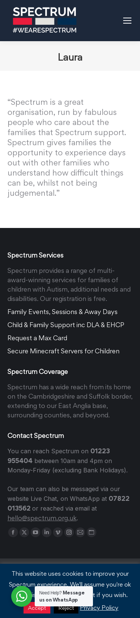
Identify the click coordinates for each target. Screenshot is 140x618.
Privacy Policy (99, 607)
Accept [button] (37, 608)
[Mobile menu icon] (127, 20)
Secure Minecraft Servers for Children (63, 351)
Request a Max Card (37, 338)
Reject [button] (66, 608)
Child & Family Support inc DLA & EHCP (65, 325)
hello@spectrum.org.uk (42, 518)
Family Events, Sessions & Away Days (62, 312)
